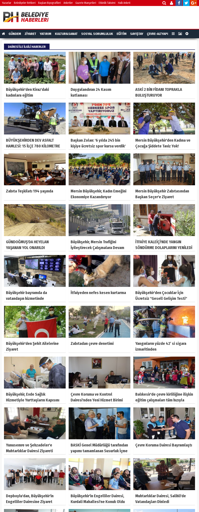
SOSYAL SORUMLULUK (97, 34)
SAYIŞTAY (136, 34)
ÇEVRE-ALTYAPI (157, 34)
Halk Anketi (124, 3)
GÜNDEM (15, 34)
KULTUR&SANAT (66, 34)
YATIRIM (45, 34)
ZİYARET (30, 34)
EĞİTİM (122, 34)
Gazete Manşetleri (85, 3)
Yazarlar (6, 3)
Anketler (68, 3)
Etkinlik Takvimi (107, 3)
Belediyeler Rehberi (25, 3)
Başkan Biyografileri (49, 3)
